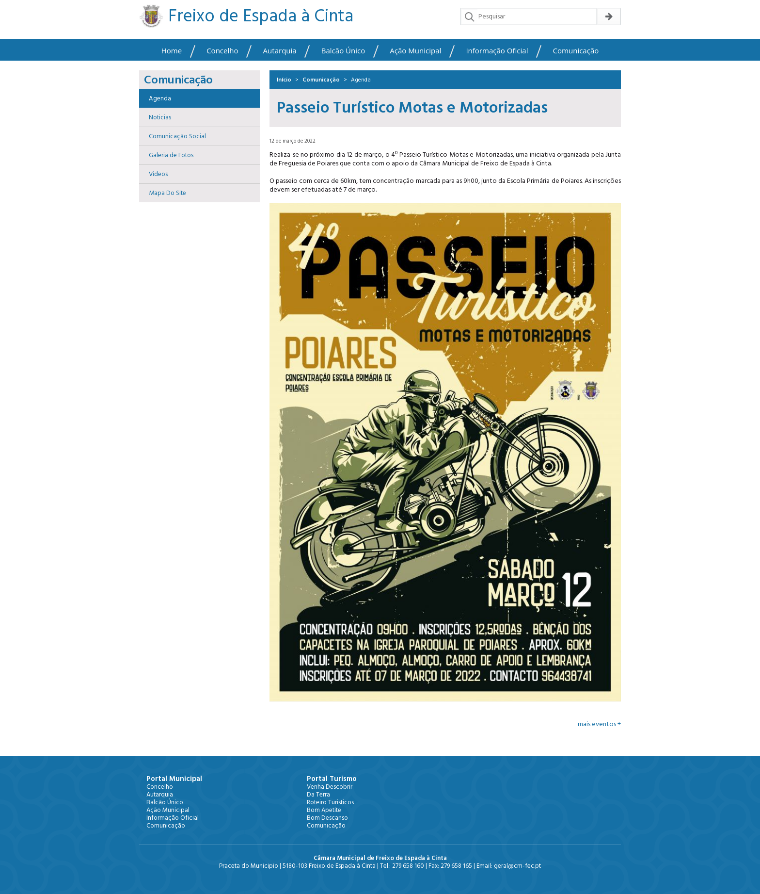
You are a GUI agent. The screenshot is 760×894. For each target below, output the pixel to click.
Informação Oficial (497, 50)
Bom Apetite (324, 810)
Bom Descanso (327, 817)
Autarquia (280, 50)
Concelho (222, 50)
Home (171, 50)
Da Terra (318, 794)
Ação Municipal (415, 50)
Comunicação (576, 50)
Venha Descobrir (329, 786)
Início (284, 80)
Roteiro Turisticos (330, 802)
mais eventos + (599, 724)
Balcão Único (343, 50)
